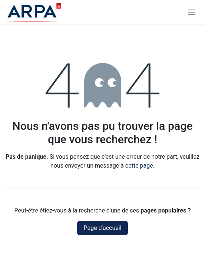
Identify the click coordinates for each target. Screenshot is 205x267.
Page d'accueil (102, 227)
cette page (139, 165)
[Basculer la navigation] (191, 12)
